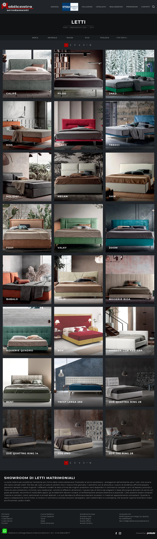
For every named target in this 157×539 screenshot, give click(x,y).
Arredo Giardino (86, 523)
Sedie (43, 521)
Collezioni (87, 7)
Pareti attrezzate (47, 523)
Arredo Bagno (85, 519)
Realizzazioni (116, 7)
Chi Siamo (5, 514)
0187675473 (126, 519)
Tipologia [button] (104, 38)
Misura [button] (70, 38)
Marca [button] (35, 38)
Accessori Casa (86, 516)
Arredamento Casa (78, 27)
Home (65, 27)
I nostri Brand (6, 519)
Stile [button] (87, 38)
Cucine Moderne (47, 514)
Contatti (145, 7)
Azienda (55, 7)
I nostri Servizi (6, 521)
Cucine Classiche (47, 516)
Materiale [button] (52, 38)
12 (90, 45)
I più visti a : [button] (121, 38)
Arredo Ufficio (85, 521)
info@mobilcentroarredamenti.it (136, 521)
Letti (92, 27)
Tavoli (43, 519)
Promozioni (132, 7)
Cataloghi (101, 7)
